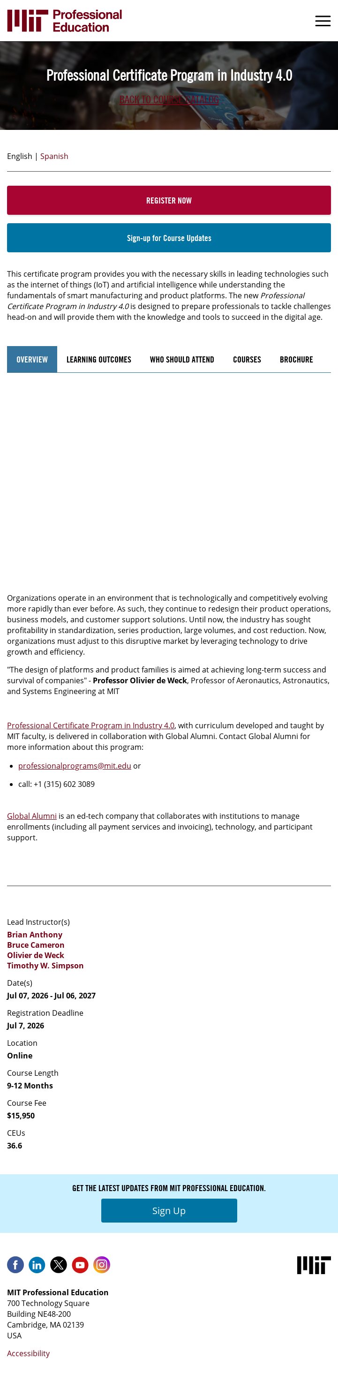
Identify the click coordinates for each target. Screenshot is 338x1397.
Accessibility (28, 1353)
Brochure (296, 359)
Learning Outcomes (99, 359)
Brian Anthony (34, 934)
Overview (32, 359)
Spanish (54, 156)
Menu (323, 20)
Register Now (169, 200)
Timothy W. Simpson (45, 965)
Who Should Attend (182, 359)
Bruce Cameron (36, 945)
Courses (247, 359)
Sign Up (169, 1210)
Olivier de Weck (35, 955)
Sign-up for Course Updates (169, 238)
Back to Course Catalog (169, 99)
